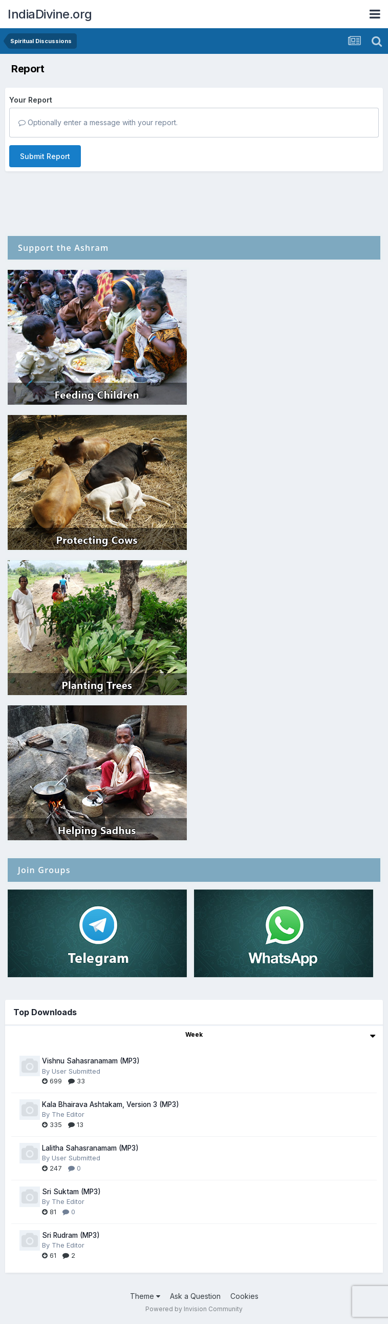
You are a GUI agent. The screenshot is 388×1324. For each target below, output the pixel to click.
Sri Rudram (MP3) (71, 1235)
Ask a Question (195, 1296)
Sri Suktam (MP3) (71, 1192)
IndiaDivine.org (50, 14)
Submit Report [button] (45, 156)
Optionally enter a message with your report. (98, 122)
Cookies (244, 1296)
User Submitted (76, 1071)
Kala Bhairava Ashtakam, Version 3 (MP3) (110, 1104)
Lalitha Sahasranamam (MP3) (90, 1148)
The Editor (68, 1114)
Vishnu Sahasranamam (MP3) (91, 1061)
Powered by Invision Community (194, 1309)
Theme (145, 1296)
